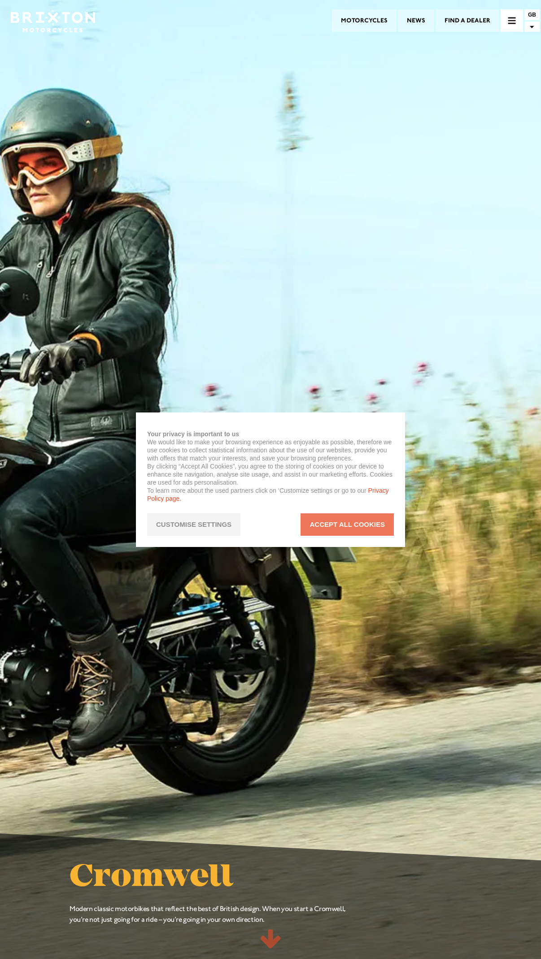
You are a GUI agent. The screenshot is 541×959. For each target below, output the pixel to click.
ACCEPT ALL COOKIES (347, 524)
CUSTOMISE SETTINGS (193, 524)
